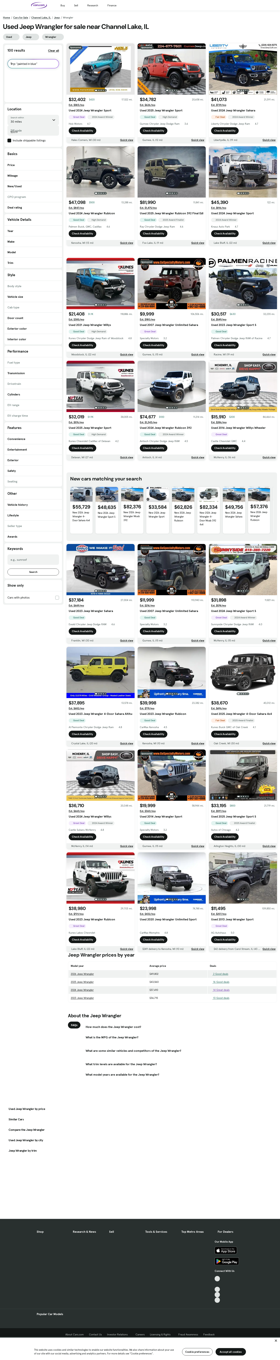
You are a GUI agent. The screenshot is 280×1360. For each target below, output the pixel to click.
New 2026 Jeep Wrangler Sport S (106, 567)
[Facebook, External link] (217, 1284)
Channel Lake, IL (41, 17)
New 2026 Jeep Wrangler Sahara (233, 566)
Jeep (57, 17)
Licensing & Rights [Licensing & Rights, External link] (161, 1334)
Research (92, 5)
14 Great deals (220, 1042)
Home (6, 17)
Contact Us (95, 1334)
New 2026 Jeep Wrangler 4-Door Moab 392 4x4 (208, 570)
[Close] (276, 1341)
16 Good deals (219, 1034)
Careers (140, 1334)
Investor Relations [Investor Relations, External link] (118, 1334)
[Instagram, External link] (217, 1294)
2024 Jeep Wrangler (82, 1042)
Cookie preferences (197, 1351)
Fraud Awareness (188, 1334)
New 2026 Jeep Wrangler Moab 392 (131, 568)
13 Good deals (219, 1050)
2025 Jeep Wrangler (82, 1034)
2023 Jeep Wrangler (82, 1050)
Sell (76, 5)
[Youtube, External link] (217, 1289)
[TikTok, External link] (217, 1278)
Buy (63, 5)
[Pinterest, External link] (217, 1300)
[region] (140, 1348)
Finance (112, 5)
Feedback (209, 1334)
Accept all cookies (231, 1351)
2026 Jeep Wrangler (82, 1026)
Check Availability (82, 130)
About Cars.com (74, 1334)
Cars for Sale (20, 17)
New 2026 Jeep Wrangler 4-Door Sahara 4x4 (81, 568)
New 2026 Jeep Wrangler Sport (157, 566)
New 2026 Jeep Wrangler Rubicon (182, 568)
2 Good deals (219, 1026)
